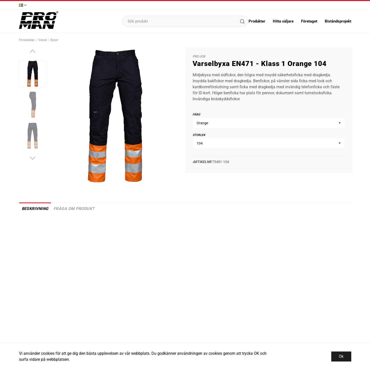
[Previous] (32, 51)
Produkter (257, 21)
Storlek (199, 135)
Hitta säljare (283, 21)
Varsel (42, 40)
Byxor (54, 40)
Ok (341, 356)
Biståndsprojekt (338, 21)
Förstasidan (27, 40)
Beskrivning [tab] (35, 208)
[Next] (32, 158)
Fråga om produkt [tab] (74, 208)
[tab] (32, 73)
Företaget (309, 21)
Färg (196, 114)
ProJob (199, 56)
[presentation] (32, 74)
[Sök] (242, 21)
